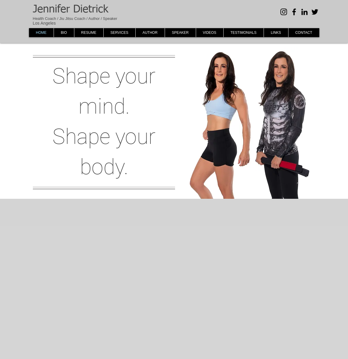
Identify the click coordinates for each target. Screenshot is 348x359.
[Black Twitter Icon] (314, 11)
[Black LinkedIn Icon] (304, 11)
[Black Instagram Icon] (283, 11)
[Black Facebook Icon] (294, 11)
